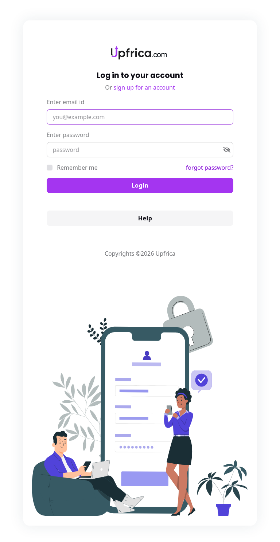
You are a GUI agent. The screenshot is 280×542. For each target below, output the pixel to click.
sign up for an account (144, 87)
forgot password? (210, 168)
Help (140, 218)
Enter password (68, 135)
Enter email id (66, 102)
